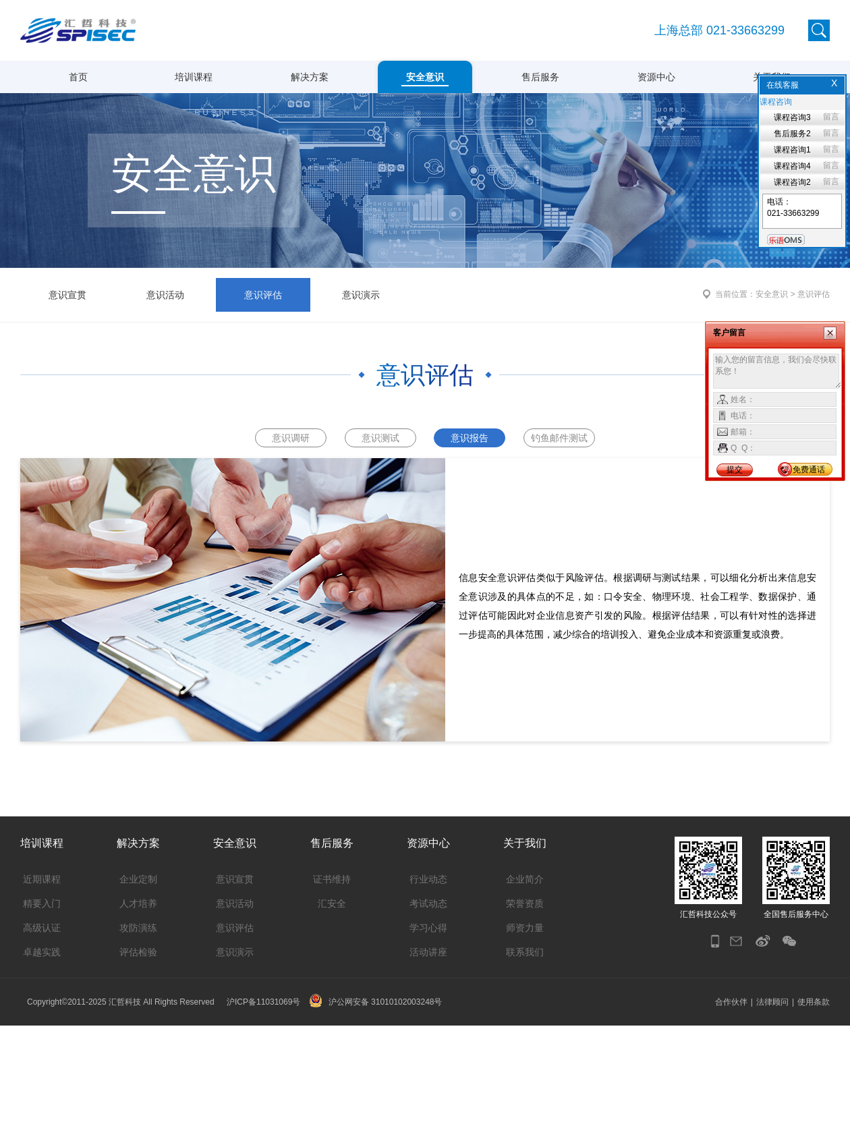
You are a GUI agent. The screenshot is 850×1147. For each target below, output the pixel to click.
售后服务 (540, 77)
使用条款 (813, 1122)
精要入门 (42, 1024)
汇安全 (332, 1024)
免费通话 (809, 469)
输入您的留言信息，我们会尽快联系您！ (777, 371)
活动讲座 (428, 1073)
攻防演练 (138, 1049)
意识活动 (165, 403)
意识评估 (263, 403)
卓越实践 (42, 1073)
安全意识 (425, 77)
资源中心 (656, 77)
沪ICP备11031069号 (263, 1122)
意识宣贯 (67, 403)
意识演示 (361, 403)
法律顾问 (772, 1122)
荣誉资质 (525, 1024)
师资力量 (525, 1049)
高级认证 (42, 1049)
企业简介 (525, 1000)
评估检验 (138, 1073)
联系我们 (525, 1073)
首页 (78, 77)
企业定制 (138, 1000)
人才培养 (138, 1024)
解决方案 (310, 77)
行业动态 (428, 1000)
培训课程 (194, 77)
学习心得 (428, 1049)
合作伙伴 (731, 1122)
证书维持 (332, 1000)
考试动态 (428, 1024)
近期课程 (42, 1000)
